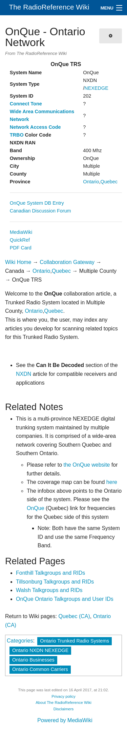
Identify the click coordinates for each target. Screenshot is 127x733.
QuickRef (20, 240)
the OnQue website (87, 465)
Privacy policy (63, 696)
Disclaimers (64, 709)
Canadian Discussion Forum (40, 210)
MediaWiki (21, 232)
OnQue (35, 508)
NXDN (23, 374)
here (111, 482)
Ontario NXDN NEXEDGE (40, 650)
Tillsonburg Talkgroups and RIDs (55, 582)
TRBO (17, 135)
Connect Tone (26, 103)
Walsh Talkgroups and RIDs (49, 590)
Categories (20, 641)
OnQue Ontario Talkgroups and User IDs (64, 599)
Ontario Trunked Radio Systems (74, 641)
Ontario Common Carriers (40, 669)
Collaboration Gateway (67, 262)
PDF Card (20, 247)
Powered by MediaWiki (64, 720)
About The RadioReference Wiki (63, 702)
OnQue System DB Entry (37, 203)
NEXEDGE (96, 88)
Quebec (109, 181)
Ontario (91, 181)
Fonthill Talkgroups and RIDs (50, 573)
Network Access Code (35, 127)
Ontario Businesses (33, 660)
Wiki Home (18, 262)
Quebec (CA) (74, 616)
